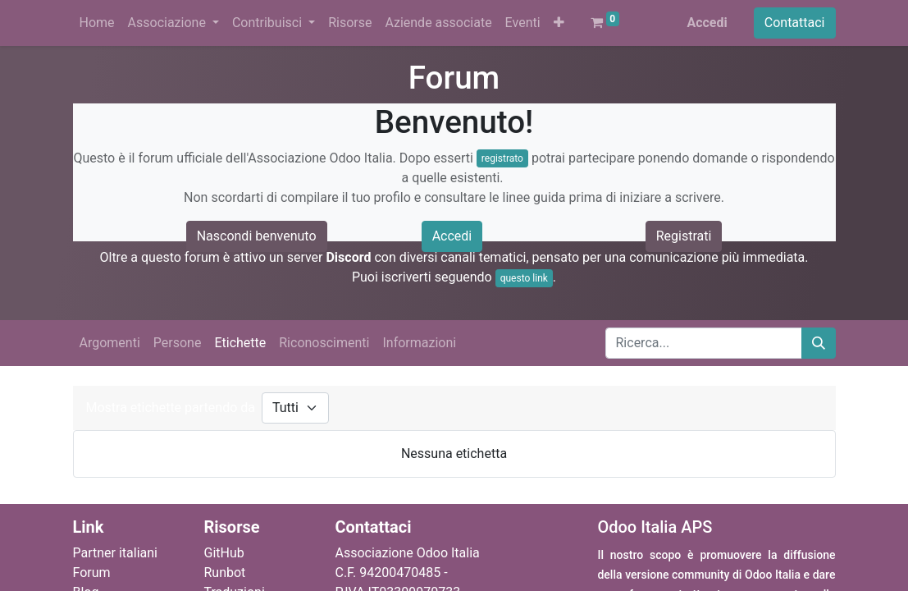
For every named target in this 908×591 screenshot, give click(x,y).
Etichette (240, 342)
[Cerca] (818, 343)
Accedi (707, 22)
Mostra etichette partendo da (170, 407)
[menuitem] (97, 23)
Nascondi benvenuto (257, 236)
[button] (559, 23)
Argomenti (110, 342)
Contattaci (794, 22)
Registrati (684, 236)
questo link (524, 278)
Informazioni (419, 342)
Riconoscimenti (324, 342)
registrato (502, 158)
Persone (177, 342)
